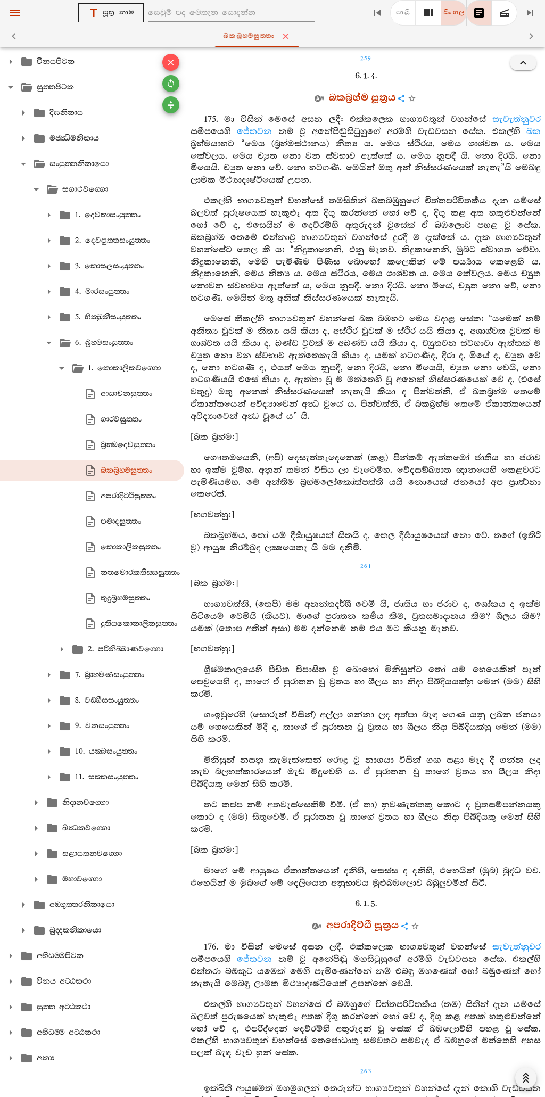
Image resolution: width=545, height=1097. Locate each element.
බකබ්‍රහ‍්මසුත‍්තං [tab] (275, 36)
